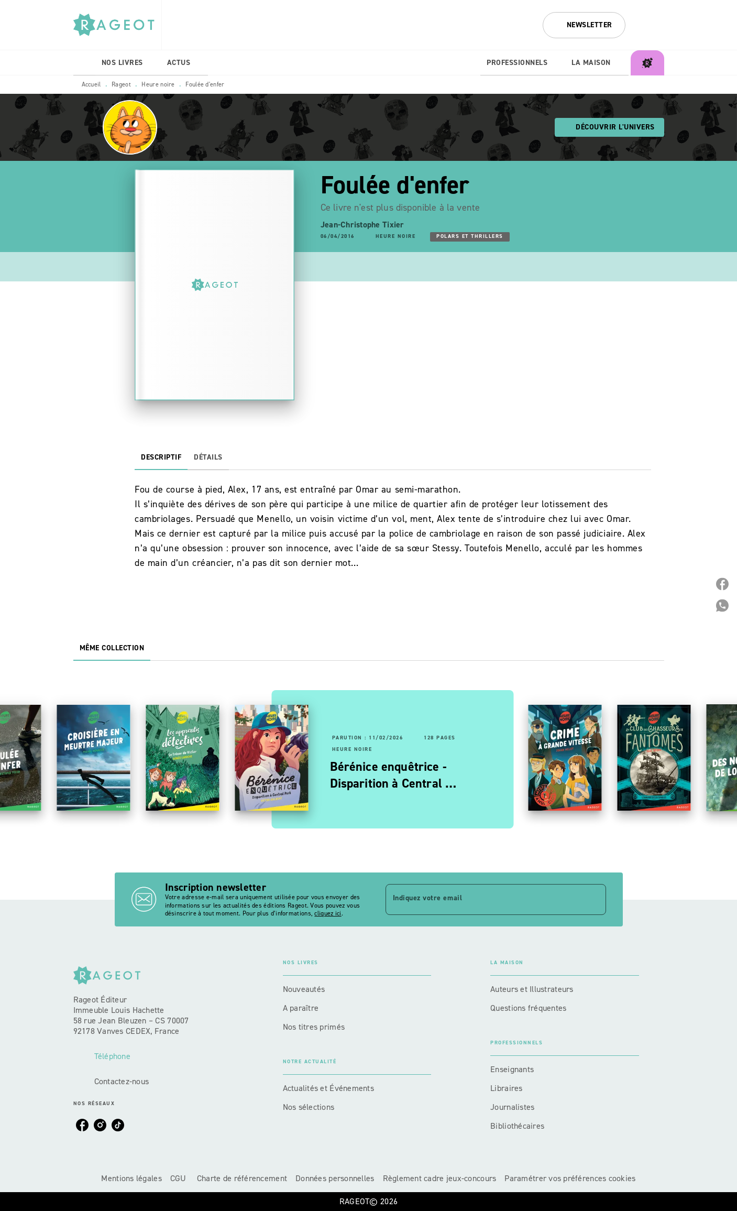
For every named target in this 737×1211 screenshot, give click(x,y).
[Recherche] (651, 25)
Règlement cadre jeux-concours (440, 1178)
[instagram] (100, 1125)
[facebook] (82, 1125)
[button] (584, 25)
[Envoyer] (593, 899)
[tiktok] (118, 1125)
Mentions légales (131, 1178)
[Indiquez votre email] (483, 899)
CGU (179, 1178)
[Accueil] (117, 25)
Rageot (121, 84)
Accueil (91, 84)
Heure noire (157, 84)
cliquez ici (327, 914)
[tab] (84, 62)
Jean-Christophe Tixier (362, 224)
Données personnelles (334, 1178)
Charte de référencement (242, 1178)
